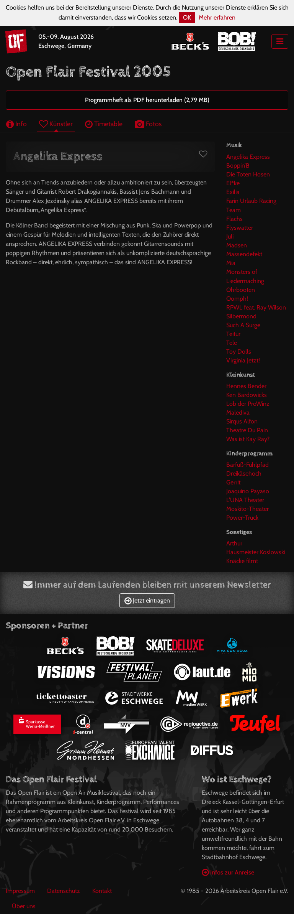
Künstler (56, 124)
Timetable (103, 124)
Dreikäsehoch (243, 473)
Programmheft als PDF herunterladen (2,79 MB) (147, 100)
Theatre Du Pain (247, 430)
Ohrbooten (240, 289)
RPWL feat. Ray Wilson (256, 307)
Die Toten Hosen (248, 174)
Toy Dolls (238, 351)
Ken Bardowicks (246, 395)
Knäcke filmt (242, 561)
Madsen (236, 245)
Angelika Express (248, 156)
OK (187, 17)
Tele (231, 342)
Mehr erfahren (217, 17)
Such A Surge (243, 325)
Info (16, 124)
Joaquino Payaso (247, 491)
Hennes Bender (246, 386)
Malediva (238, 412)
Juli (230, 236)
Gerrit (233, 482)
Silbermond (241, 316)
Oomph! (237, 298)
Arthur (234, 543)
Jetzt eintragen (147, 600)
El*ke (233, 183)
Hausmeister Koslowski (255, 552)
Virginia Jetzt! (243, 360)
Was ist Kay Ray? (248, 439)
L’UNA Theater (245, 500)
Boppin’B (238, 165)
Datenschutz (63, 890)
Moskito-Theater (247, 508)
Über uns (24, 906)
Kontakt (102, 890)
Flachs (234, 218)
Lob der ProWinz (248, 403)
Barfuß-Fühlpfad (247, 464)
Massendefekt (244, 254)
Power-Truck (242, 517)
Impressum (20, 890)
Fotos (148, 124)
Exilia (233, 192)
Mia (230, 263)
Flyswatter (239, 227)
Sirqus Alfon (242, 421)
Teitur (233, 334)
